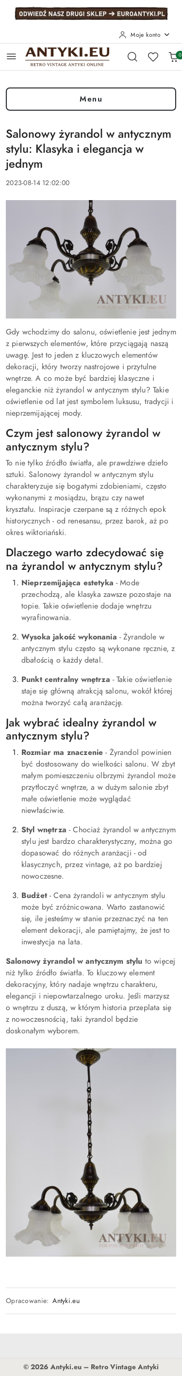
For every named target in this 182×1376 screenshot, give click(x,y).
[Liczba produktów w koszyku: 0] (173, 56)
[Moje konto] (144, 35)
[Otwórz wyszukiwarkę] (132, 56)
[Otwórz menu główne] (11, 56)
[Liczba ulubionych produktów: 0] (153, 56)
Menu (91, 99)
